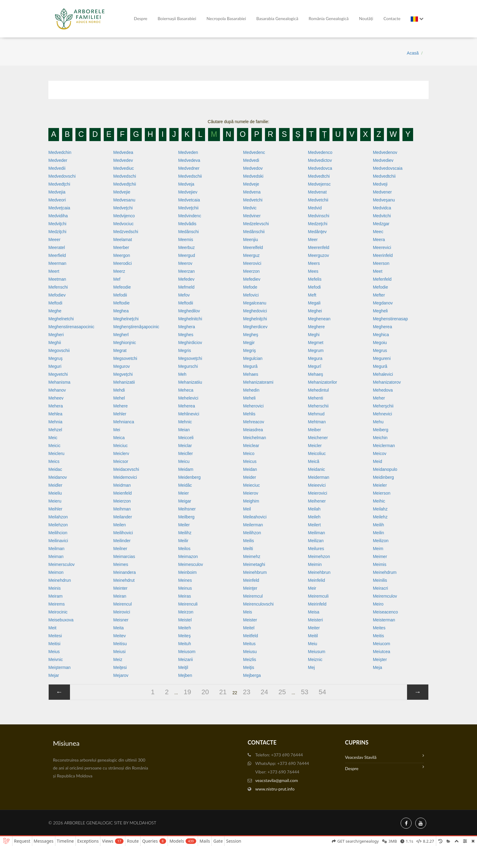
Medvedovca (320, 168)
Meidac (55, 469)
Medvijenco (124, 215)
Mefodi (314, 287)
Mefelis (314, 279)
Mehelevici (188, 398)
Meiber (314, 429)
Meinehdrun (59, 580)
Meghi (313, 334)
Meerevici (382, 247)
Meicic (54, 445)
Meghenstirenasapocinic (71, 326)
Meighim (251, 501)
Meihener (317, 501)
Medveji (380, 184)
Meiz (117, 659)
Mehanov (57, 390)
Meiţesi (120, 667)
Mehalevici (383, 374)
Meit (52, 627)
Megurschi (188, 366)
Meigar (184, 501)
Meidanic (316, 469)
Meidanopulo (385, 469)
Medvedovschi (62, 176)
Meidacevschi (126, 469)
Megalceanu (254, 302)
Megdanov (383, 302)
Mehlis (249, 413)
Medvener (382, 192)
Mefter (379, 295)
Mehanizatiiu (190, 382)
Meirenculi (188, 604)
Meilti (248, 548)
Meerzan (186, 271)
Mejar (53, 675)
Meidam (185, 469)
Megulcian (253, 358)
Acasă (413, 53)
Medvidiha (58, 215)
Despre (140, 18)
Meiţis (248, 667)
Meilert (314, 524)
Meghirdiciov (190, 342)
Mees (313, 271)
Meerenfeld (318, 247)
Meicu (184, 461)
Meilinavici (58, 540)
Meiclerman (384, 445)
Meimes (120, 564)
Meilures (316, 548)
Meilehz (380, 516)
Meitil (313, 635)
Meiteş (184, 635)
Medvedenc (254, 152)
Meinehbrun (319, 572)
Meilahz (380, 509)
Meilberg (186, 516)
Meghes (185, 334)
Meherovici (253, 405)
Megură (380, 366)
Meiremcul (253, 596)
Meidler (55, 485)
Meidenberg (189, 477)
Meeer (54, 239)
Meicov (379, 453)
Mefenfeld (382, 279)
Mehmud (316, 413)
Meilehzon (58, 524)
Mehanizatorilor (322, 382)
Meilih (378, 524)
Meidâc (185, 485)
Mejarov (120, 675)
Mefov (184, 295)
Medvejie (121, 192)
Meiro (378, 604)
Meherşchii (383, 405)
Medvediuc (123, 168)
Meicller (185, 453)
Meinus (185, 588)
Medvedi (251, 160)
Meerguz (251, 255)
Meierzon (122, 501)
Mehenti (315, 398)
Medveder (57, 160)
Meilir (183, 540)
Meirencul (122, 604)
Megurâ (250, 366)
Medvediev (383, 160)
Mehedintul (318, 390)
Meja (377, 667)
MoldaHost (143, 822)
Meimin (315, 564)
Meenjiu (250, 239)
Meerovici (252, 263)
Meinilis (380, 580)
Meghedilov (189, 310)
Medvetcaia (189, 199)
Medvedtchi (319, 176)
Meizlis (249, 659)
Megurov (121, 366)
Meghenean (319, 318)
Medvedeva (189, 160)
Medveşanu (384, 199)
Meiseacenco (385, 612)
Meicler (315, 445)
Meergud (186, 255)
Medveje (251, 184)
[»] (417, 692)
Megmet (315, 342)
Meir (312, 588)
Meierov (250, 493)
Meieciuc (251, 485)
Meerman (57, 263)
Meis (247, 612)
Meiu (312, 643)
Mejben (185, 675)
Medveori (57, 199)
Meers (314, 263)
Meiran (119, 596)
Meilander (122, 516)
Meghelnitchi (190, 318)
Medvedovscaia (387, 168)
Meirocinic (58, 612)
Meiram (55, 596)
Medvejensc (319, 184)
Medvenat (317, 192)
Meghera (186, 326)
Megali (314, 302)
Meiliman (316, 532)
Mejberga (252, 675)
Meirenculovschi (258, 604)
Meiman (56, 556)
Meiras (184, 596)
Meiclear (251, 445)
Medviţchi (57, 223)
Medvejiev (187, 192)
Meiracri (380, 588)
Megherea (382, 326)
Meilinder (122, 540)
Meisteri (315, 619)
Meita (118, 627)
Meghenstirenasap (390, 318)
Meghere (316, 326)
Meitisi (54, 643)
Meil (247, 509)
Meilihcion (57, 532)
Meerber (121, 247)
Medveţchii (188, 207)
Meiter (314, 627)
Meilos (184, 548)
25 (282, 692)
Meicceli (186, 437)
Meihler (55, 509)
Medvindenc (189, 215)
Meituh (184, 643)
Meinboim (187, 572)
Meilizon (380, 540)
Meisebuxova (61, 619)
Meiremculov (385, 596)
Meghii (54, 342)
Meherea (186, 405)
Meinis (54, 588)
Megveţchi (123, 374)
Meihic (379, 501)
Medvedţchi (59, 184)
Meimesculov (190, 564)
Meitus (249, 643)
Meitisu (120, 643)
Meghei (315, 310)
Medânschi (188, 231)
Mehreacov (253, 421)
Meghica (381, 334)
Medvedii (56, 168)
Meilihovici (123, 532)
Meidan (250, 469)
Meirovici (121, 612)
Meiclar (185, 445)
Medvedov (253, 168)
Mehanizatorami (258, 382)
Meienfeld (122, 493)
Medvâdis (187, 223)
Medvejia (56, 192)
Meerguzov (318, 255)
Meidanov (57, 477)
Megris (184, 350)
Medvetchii (318, 199)
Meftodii (185, 302)
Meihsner (187, 509)
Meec (378, 231)
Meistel (185, 619)
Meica (118, 437)
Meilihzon (252, 532)
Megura (315, 358)
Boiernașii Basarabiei (177, 18)
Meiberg (380, 429)
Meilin (378, 532)
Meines (185, 580)
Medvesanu (124, 199)
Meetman (57, 279)
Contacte (392, 18)
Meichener (318, 437)
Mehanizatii (124, 382)
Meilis (248, 540)
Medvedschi (124, 176)
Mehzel (55, 429)
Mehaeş (315, 374)
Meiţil (183, 667)
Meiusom (187, 651)
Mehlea (55, 413)
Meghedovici (255, 310)
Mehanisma (59, 382)
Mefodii (120, 295)
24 (264, 692)
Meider (249, 477)
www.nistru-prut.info (274, 788)
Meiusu (250, 651)
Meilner (120, 548)
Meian (184, 429)
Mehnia (55, 421)
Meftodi (55, 302)
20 (205, 692)
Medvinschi (318, 215)
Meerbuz (186, 247)
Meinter (120, 588)
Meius (54, 651)
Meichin (380, 437)
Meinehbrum (255, 572)
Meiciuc (120, 445)
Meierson (382, 493)
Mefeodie (122, 287)
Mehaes (250, 374)
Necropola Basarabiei (226, 18)
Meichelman (254, 437)
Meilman (56, 548)
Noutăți (366, 18)
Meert (53, 271)
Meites (379, 627)
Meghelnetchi (61, 318)
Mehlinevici (188, 413)
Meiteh (184, 627)
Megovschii (59, 350)
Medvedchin (59, 152)
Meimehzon (319, 556)
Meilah (314, 509)
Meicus (249, 461)
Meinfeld (251, 580)
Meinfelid (316, 580)
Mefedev (186, 279)
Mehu (378, 421)
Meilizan (315, 540)
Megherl (121, 334)
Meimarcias (124, 556)
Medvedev (123, 160)
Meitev (119, 635)
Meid (377, 461)
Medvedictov (320, 160)
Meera (379, 239)
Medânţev (317, 231)
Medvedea (123, 152)
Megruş (55, 358)
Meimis (379, 564)
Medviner (252, 215)
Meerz (119, 271)
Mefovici (251, 295)
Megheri (56, 334)
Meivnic (55, 659)
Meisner (120, 619)
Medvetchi (253, 199)
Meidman (122, 485)
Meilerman (253, 524)
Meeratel (56, 247)
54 (322, 692)
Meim (378, 548)
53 (304, 692)
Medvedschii (190, 176)
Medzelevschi (256, 223)
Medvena (252, 192)
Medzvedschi (125, 231)
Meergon (121, 255)
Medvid (315, 207)
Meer (313, 239)
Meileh (314, 516)
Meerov (185, 263)
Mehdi (119, 390)
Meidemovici (125, 477)
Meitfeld (250, 635)
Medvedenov (385, 152)
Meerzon (251, 271)
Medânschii (254, 231)
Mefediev (251, 279)
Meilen (119, 524)
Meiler (184, 524)
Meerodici (122, 263)
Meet (377, 271)
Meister (250, 619)
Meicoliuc (317, 453)
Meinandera (124, 572)
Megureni (382, 358)
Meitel (248, 627)
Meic (52, 437)
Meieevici (317, 485)
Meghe (54, 310)
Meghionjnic (124, 342)
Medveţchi (123, 207)
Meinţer (250, 588)
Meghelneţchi (125, 318)
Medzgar (381, 223)
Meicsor (120, 461)
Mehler (119, 413)
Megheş (250, 334)
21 (223, 692)
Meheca (185, 390)
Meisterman (384, 619)
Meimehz (251, 556)
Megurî (314, 366)
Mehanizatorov (387, 382)
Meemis (185, 239)
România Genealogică (328, 18)
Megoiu (380, 342)
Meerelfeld (253, 247)
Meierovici (317, 493)
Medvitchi (382, 215)
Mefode (250, 287)
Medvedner (189, 168)
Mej (311, 667)
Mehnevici (382, 413)
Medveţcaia (59, 207)
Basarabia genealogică (277, 18)
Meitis (378, 635)
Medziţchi (57, 231)
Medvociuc (123, 223)
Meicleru (56, 453)
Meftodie (121, 302)
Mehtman (317, 421)
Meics (54, 461)
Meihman (122, 509)
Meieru (54, 501)
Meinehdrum (385, 572)
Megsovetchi (125, 358)
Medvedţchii (124, 184)
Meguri (54, 366)
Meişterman (59, 667)
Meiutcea (381, 651)
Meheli (249, 398)
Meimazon (188, 556)
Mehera (55, 405)
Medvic (249, 207)
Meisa (313, 612)
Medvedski (253, 176)
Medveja (186, 184)
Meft (312, 295)
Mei (116, 429)
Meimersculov (61, 564)
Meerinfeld (383, 255)
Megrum (315, 350)
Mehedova (383, 390)
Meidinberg (383, 477)
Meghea (121, 310)
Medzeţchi (317, 223)
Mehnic (185, 421)
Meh (182, 374)
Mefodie (380, 287)
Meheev (56, 398)
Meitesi (55, 635)
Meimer (380, 556)
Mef (116, 279)
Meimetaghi (254, 564)
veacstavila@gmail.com (276, 780)
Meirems (56, 604)
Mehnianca (123, 421)
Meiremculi (318, 596)
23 (246, 692)
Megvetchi (58, 374)
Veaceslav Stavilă (384, 756)
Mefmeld (186, 287)
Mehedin (251, 390)
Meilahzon (58, 516)
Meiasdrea (253, 429)
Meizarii (185, 659)
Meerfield (57, 255)
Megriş (249, 350)
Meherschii (318, 405)
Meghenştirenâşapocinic (136, 326)
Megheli (380, 310)
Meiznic (315, 659)
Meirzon (185, 612)
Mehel (119, 398)
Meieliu (55, 493)
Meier (183, 493)
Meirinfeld (317, 604)
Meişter (380, 659)
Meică (313, 461)
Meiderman (318, 477)
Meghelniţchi (255, 318)
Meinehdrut (123, 580)
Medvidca (382, 207)
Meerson (381, 263)
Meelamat (122, 239)
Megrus (380, 350)
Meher (379, 398)
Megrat (120, 350)
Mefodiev (57, 295)
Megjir (249, 342)
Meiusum (316, 651)
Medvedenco (320, 152)
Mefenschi (58, 287)
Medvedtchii (384, 176)
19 (187, 692)
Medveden (188, 152)
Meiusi (119, 651)
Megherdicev (255, 326)
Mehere (120, 405)
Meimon (56, 572)
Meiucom (381, 643)
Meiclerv (121, 453)
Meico (248, 453)
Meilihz (185, 532)
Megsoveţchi (190, 358)
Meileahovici (254, 516)
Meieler (380, 485)
